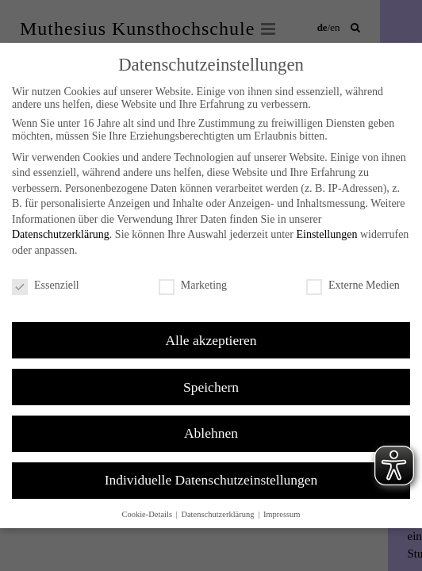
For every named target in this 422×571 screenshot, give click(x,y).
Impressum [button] (282, 514)
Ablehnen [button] (211, 433)
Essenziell (45, 285)
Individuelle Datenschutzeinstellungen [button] (211, 480)
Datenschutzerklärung (60, 234)
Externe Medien (353, 285)
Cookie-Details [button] (147, 514)
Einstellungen (326, 234)
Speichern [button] (211, 387)
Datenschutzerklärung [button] (218, 514)
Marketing (193, 285)
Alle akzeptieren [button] (210, 340)
